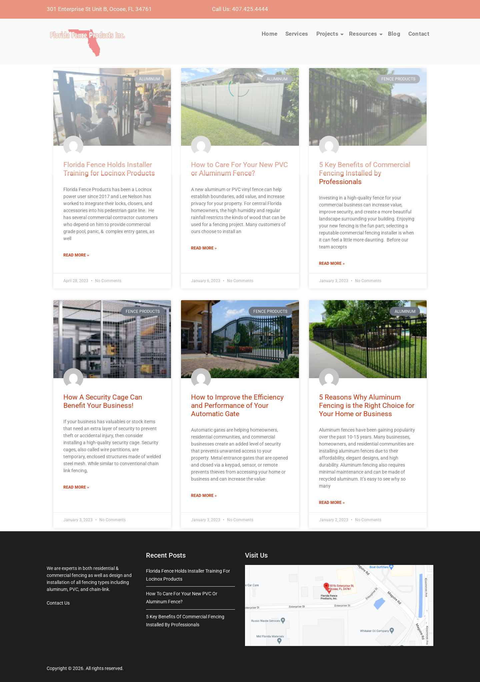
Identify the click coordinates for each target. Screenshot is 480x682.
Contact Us (58, 603)
